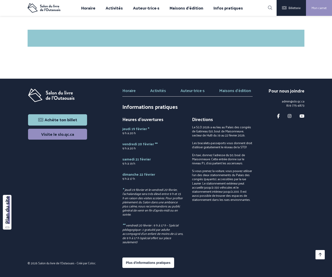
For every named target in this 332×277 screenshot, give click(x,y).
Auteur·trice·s (146, 7)
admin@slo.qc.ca (293, 101)
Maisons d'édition (186, 7)
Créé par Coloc (86, 263)
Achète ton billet (57, 119)
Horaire (88, 7)
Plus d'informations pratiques (148, 263)
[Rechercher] (270, 8)
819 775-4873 (295, 105)
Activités (114, 7)
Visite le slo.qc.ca (57, 134)
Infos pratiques (228, 7)
